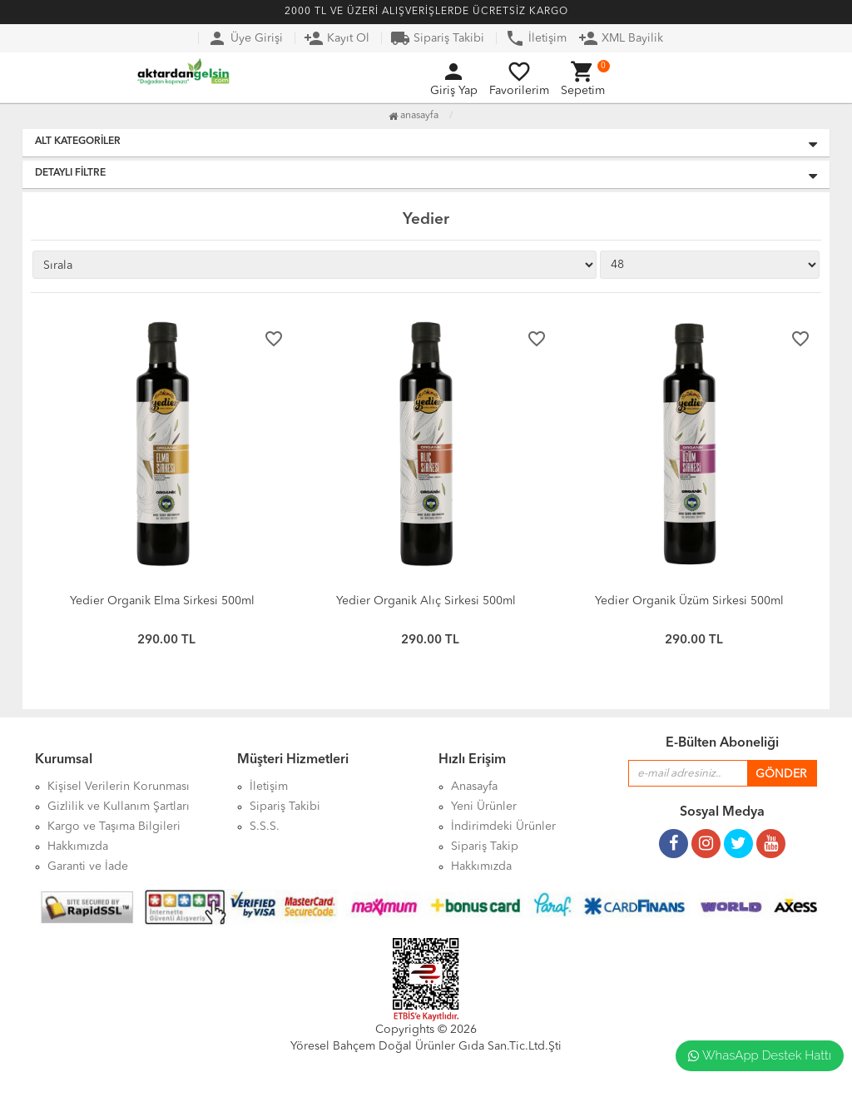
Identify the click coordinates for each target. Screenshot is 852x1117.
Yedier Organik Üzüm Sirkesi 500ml (689, 601)
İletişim (536, 38)
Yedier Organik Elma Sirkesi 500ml (162, 601)
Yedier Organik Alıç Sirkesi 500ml (426, 601)
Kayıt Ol (336, 38)
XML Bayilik (620, 38)
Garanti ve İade (87, 866)
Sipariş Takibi (437, 38)
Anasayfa (413, 116)
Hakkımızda (481, 866)
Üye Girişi (245, 38)
